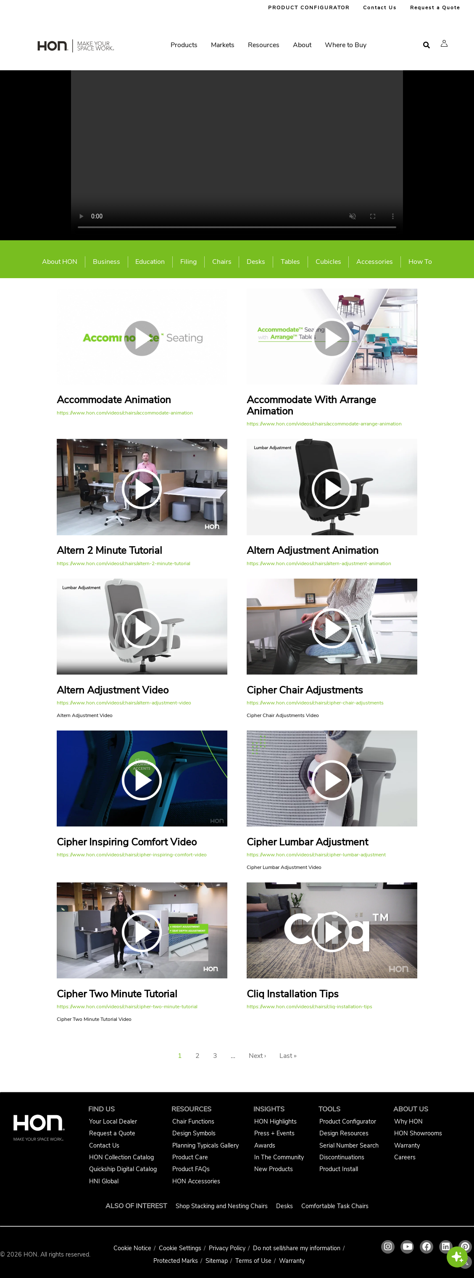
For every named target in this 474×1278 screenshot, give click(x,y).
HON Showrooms (418, 1133)
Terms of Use (253, 1261)
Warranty (407, 1145)
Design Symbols (194, 1133)
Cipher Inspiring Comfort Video (127, 842)
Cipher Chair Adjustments (305, 690)
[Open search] (426, 45)
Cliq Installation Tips (293, 993)
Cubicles (328, 261)
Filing (188, 261)
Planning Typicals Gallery (205, 1145)
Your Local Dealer (113, 1121)
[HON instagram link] (388, 1247)
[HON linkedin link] (446, 1247)
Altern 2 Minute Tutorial (109, 550)
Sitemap (216, 1261)
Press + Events (274, 1133)
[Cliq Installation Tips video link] (332, 976)
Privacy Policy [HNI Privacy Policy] (227, 1248)
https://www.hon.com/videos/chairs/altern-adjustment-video (124, 702)
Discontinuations (341, 1157)
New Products (273, 1169)
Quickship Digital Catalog (123, 1169)
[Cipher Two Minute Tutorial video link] (142, 976)
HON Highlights (275, 1121)
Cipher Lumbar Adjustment (307, 842)
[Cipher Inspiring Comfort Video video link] (142, 824)
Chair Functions (193, 1121)
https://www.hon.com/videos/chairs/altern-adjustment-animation (319, 563)
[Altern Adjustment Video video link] (142, 672)
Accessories (374, 261)
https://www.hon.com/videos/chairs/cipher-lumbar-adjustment (316, 854)
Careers (405, 1157)
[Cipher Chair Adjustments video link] (332, 672)
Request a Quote (435, 7)
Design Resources (344, 1133)
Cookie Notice (132, 1248)
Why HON (408, 1121)
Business (106, 261)
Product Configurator (347, 1121)
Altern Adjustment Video (113, 690)
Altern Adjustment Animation (313, 550)
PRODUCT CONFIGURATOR (309, 7)
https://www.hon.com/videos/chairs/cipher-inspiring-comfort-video (132, 854)
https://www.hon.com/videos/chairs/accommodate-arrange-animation (324, 423)
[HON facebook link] (426, 1247)
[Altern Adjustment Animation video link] (332, 533)
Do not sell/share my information (296, 1248)
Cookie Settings (180, 1248)
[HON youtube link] (407, 1247)
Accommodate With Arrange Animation (311, 405)
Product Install (338, 1169)
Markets (222, 45)
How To (420, 261)
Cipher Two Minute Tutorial (117, 993)
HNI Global (103, 1181)
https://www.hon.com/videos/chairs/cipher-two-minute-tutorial (127, 1006)
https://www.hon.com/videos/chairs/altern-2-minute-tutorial (123, 563)
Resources (263, 45)
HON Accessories (196, 1181)
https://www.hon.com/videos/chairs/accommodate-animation (125, 412)
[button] (444, 43)
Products (184, 45)
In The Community (279, 1157)
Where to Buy (345, 45)
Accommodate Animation (114, 399)
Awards (264, 1145)
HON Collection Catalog (121, 1157)
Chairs (222, 261)
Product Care (190, 1157)
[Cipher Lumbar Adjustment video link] (332, 824)
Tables (290, 261)
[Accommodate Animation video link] (142, 382)
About (302, 45)
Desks (256, 261)
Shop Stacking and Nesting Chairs (222, 1206)
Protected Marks (175, 1261)
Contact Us (380, 7)
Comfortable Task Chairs (335, 1206)
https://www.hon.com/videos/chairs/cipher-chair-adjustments (315, 702)
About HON (59, 261)
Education (150, 261)
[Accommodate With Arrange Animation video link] (332, 382)
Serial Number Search (349, 1145)
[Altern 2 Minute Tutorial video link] (142, 533)
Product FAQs (191, 1169)
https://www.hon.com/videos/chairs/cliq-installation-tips (309, 1006)
